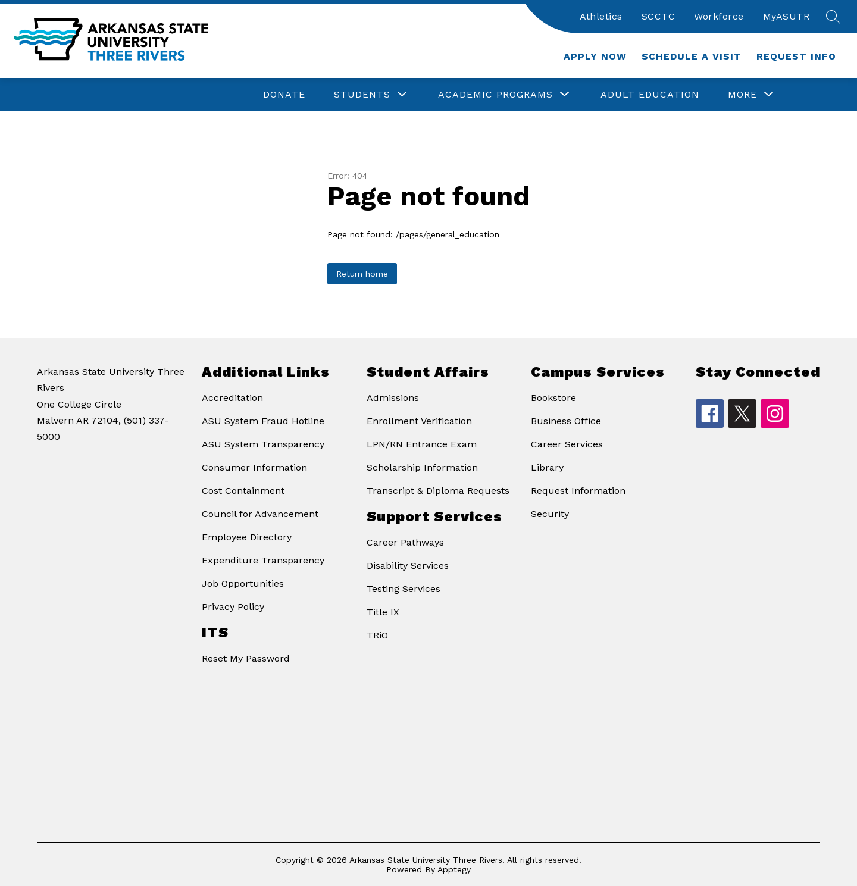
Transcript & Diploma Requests (438, 490)
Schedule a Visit (692, 56)
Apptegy (454, 869)
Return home (362, 273)
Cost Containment (243, 490)
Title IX (383, 612)
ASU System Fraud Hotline (263, 421)
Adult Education (649, 94)
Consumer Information (254, 467)
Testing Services (403, 588)
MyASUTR (786, 16)
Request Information (578, 490)
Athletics (601, 16)
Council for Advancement (260, 513)
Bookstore (553, 397)
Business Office (566, 421)
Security (550, 513)
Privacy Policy (233, 606)
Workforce (719, 16)
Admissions (393, 397)
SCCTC (658, 16)
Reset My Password (246, 658)
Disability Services (408, 565)
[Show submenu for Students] (362, 94)
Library (547, 467)
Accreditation (232, 397)
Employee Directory (247, 537)
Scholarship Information (422, 467)
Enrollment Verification (419, 421)
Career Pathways (405, 542)
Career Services (567, 444)
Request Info (796, 56)
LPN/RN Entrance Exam (422, 444)
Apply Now (595, 56)
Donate (284, 94)
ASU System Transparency (263, 444)
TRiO (377, 635)
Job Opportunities (243, 583)
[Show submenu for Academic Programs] (495, 94)
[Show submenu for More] (742, 94)
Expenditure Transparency (263, 560)
